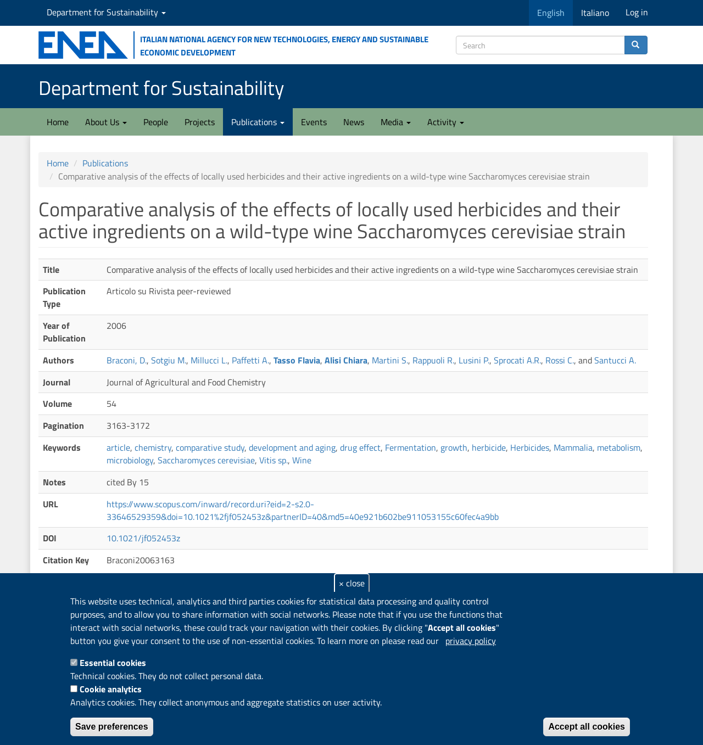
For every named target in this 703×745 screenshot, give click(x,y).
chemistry (153, 447)
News (353, 121)
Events (314, 121)
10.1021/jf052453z (143, 538)
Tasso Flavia (297, 360)
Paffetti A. (250, 360)
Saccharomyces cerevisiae (206, 460)
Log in (637, 12)
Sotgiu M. (168, 360)
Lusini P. (474, 360)
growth (453, 447)
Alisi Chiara (346, 360)
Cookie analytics (111, 689)
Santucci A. (615, 360)
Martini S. (390, 360)
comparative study (210, 447)
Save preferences (111, 726)
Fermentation (410, 447)
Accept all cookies (586, 726)
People (155, 121)
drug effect (360, 447)
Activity (445, 121)
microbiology (130, 460)
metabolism (618, 447)
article (118, 447)
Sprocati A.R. (517, 360)
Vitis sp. (273, 460)
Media (396, 121)
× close (352, 583)
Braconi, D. (127, 360)
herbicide (489, 447)
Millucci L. (209, 360)
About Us (106, 121)
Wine (301, 460)
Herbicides (529, 447)
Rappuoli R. (433, 360)
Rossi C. (559, 360)
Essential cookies (113, 662)
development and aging (292, 447)
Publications (257, 121)
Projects (200, 121)
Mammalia (573, 447)
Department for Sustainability (106, 12)
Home (58, 121)
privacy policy (470, 640)
